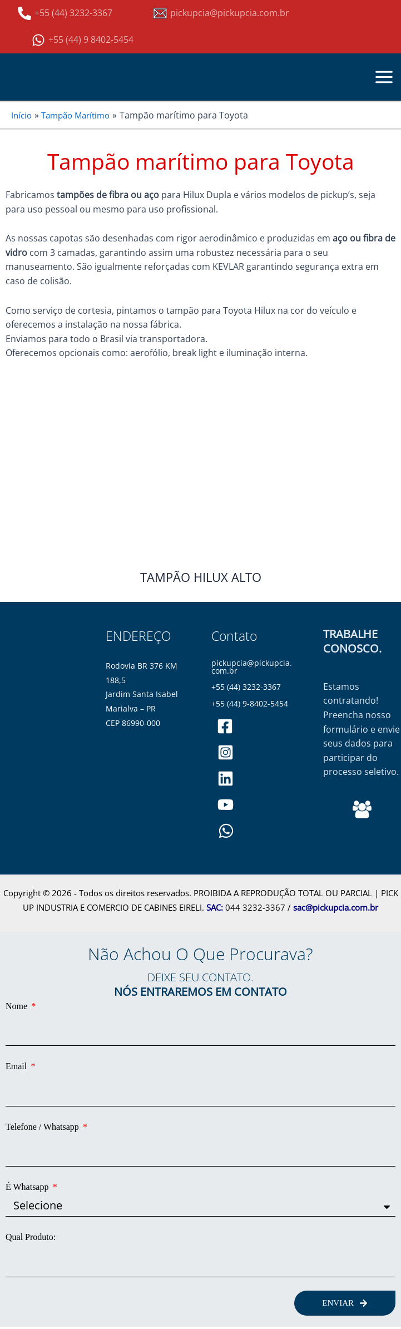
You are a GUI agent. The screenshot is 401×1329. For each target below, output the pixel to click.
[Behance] (362, 809)
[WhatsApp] (226, 831)
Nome (17, 1006)
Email (17, 1066)
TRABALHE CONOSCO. (352, 641)
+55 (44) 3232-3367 (246, 687)
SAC (213, 907)
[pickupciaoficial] (225, 726)
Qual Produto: (31, 1237)
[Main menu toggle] (384, 76)
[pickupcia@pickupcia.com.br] (221, 13)
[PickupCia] (225, 805)
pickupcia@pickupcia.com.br (252, 667)
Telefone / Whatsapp (43, 1127)
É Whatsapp (28, 1187)
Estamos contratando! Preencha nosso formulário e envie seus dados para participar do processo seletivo (361, 729)
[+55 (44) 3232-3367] (65, 13)
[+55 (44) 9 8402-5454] (82, 40)
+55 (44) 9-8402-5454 (250, 703)
